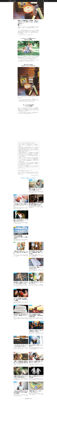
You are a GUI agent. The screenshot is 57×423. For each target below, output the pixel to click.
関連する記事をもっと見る (28, 398)
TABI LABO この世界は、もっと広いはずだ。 (28, 178)
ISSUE (14, 242)
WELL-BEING (15, 273)
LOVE (14, 352)
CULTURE (30, 242)
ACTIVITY (30, 258)
